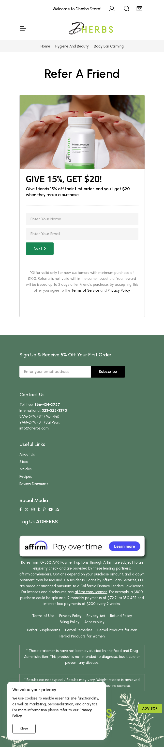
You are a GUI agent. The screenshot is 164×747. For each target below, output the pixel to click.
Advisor (150, 708)
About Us (27, 454)
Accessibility (94, 622)
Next (40, 248)
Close (24, 728)
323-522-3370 (54, 410)
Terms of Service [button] (85, 290)
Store (23, 462)
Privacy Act (96, 616)
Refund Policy (121, 616)
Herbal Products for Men (117, 630)
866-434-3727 (47, 404)
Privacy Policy (119, 290)
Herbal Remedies (78, 630)
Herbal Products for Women (82, 636)
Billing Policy (69, 622)
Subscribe (108, 371)
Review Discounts (33, 484)
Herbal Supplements (43, 630)
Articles (25, 469)
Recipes (25, 476)
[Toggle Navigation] (22, 28)
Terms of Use (43, 616)
